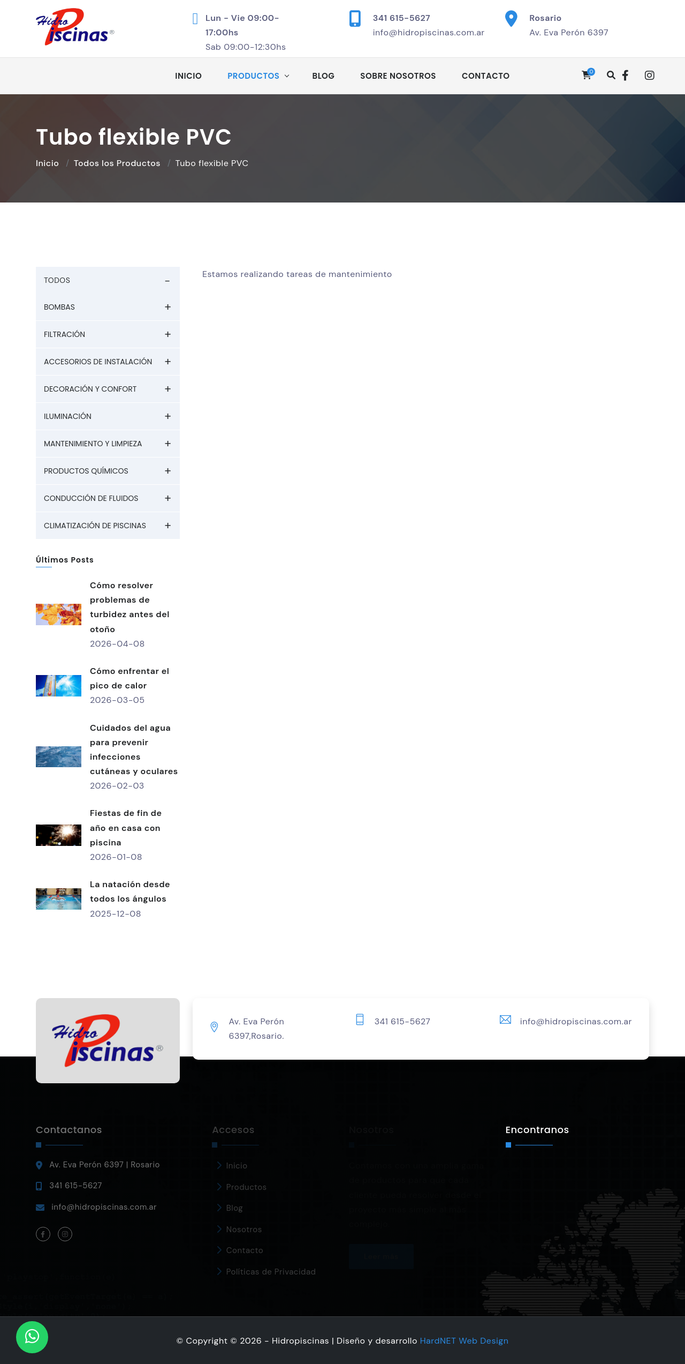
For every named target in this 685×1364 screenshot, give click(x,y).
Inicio (188, 75)
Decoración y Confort (90, 389)
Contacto (486, 75)
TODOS (57, 280)
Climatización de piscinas (95, 525)
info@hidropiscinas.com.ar (429, 32)
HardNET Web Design (464, 1340)
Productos (253, 75)
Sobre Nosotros (398, 75)
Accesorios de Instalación (98, 361)
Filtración (64, 334)
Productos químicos (86, 471)
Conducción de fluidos (91, 498)
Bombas (59, 307)
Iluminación (68, 416)
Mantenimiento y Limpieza (93, 443)
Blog (324, 75)
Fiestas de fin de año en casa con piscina (126, 827)
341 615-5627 (401, 18)
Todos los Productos (117, 163)
